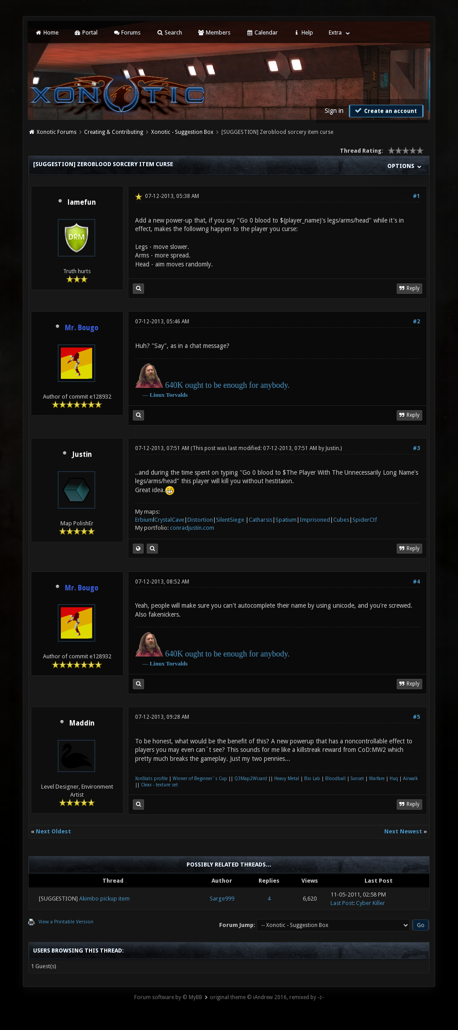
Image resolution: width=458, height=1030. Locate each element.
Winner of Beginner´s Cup (200, 778)
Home (46, 32)
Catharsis (260, 519)
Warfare (377, 778)
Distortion (200, 519)
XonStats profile (151, 778)
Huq (394, 778)
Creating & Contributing (113, 132)
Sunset (357, 778)
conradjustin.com (192, 527)
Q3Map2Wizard (250, 778)
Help (303, 32)
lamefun (82, 202)
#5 (416, 717)
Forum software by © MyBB (168, 997)
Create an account (385, 110)
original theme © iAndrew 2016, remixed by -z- (267, 997)
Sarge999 (222, 898)
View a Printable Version (65, 922)
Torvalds (177, 394)
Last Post (342, 903)
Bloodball (335, 778)
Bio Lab (312, 778)
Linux (157, 394)
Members (214, 32)
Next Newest (403, 831)
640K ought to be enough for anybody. (227, 385)
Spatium (286, 519)
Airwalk (410, 778)
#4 (416, 582)
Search (169, 32)
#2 (416, 321)
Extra (335, 32)
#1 (416, 196)
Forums (126, 32)
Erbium (144, 519)
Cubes (341, 519)
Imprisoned (315, 519)
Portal (86, 32)
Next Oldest (53, 831)
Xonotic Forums (56, 132)
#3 (416, 448)
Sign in (334, 110)
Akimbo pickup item (104, 898)
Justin (82, 455)
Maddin (81, 723)
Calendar (261, 32)
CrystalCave (169, 519)
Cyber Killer (370, 903)
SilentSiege (230, 519)
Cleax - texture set (159, 784)
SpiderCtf (364, 519)
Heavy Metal (286, 778)
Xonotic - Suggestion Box (182, 132)
